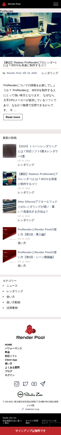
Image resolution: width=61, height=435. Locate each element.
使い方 (22, 243)
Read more (13, 117)
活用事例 (12, 307)
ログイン (10, 375)
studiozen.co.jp (30, 409)
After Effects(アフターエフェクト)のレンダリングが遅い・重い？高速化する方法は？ (37, 206)
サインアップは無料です (30, 430)
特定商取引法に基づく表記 (12, 422)
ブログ (8, 371)
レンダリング (50, 73)
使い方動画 (13, 302)
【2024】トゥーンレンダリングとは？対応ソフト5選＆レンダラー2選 (38, 151)
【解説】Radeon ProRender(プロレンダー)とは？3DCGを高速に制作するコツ (29, 64)
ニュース (12, 285)
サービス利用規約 (32, 422)
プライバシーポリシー (49, 422)
